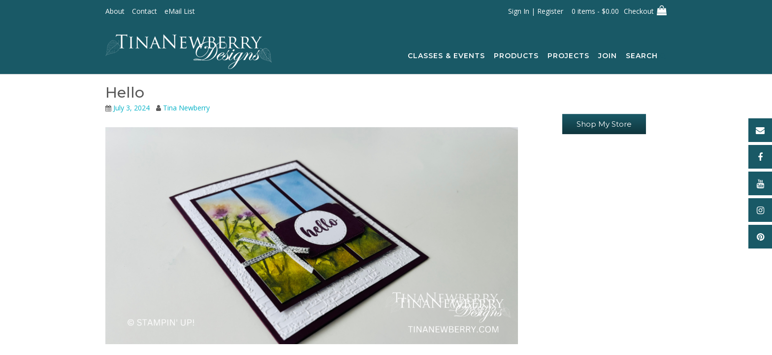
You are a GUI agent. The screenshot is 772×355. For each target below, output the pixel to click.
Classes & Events (446, 56)
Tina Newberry (186, 107)
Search (646, 56)
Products (516, 56)
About (115, 11)
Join (607, 56)
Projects (568, 56)
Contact (144, 11)
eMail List (179, 11)
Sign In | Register (535, 11)
